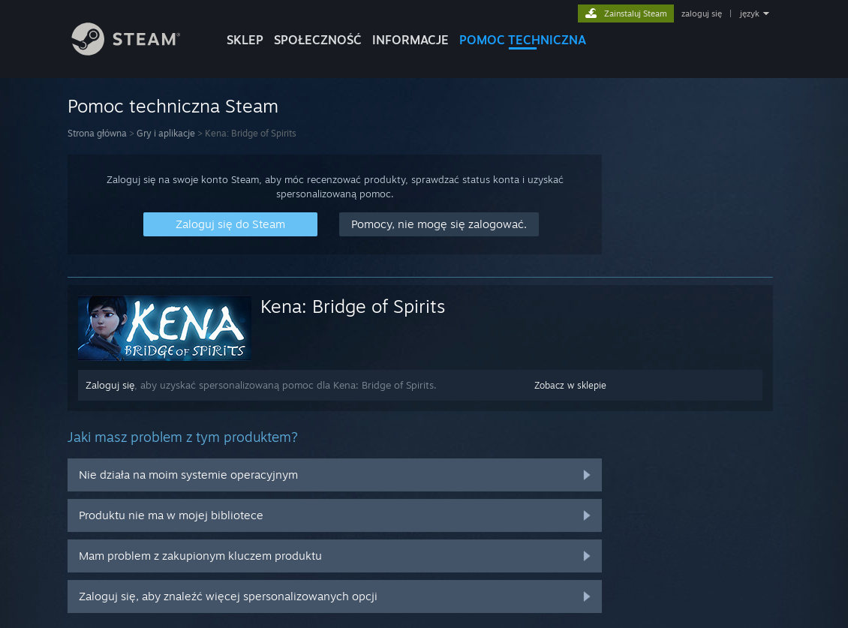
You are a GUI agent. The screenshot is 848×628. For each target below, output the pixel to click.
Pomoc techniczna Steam (173, 106)
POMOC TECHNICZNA (522, 39)
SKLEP (245, 39)
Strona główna (97, 133)
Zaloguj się (110, 385)
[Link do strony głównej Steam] (137, 51)
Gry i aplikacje (166, 133)
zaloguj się (701, 13)
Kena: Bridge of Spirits (352, 306)
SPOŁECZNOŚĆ (318, 39)
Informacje (410, 39)
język (749, 13)
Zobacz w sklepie (570, 385)
